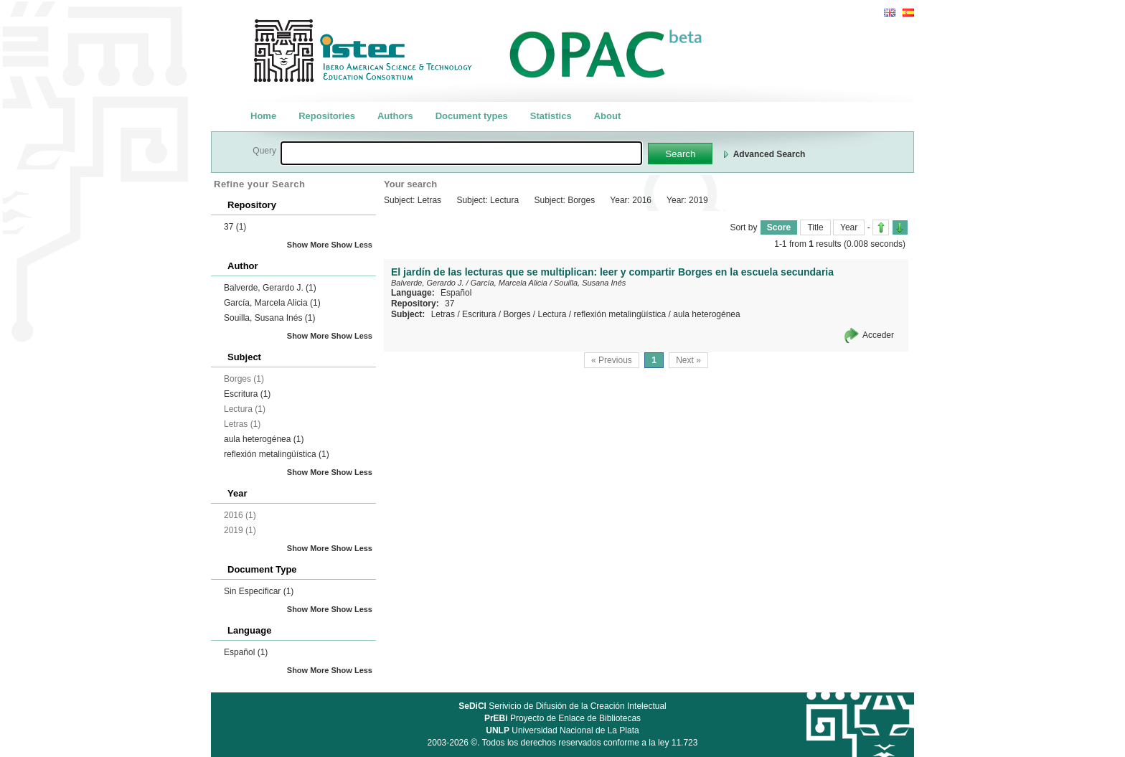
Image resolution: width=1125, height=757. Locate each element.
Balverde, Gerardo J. (270, 288)
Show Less (351, 244)
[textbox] (461, 153)
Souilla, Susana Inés (269, 318)
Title (815, 227)
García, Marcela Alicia (272, 303)
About (607, 116)
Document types (472, 116)
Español (246, 652)
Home (263, 116)
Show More (308, 244)
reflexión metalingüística (276, 454)
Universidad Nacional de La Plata (562, 730)
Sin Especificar (258, 591)
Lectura (551, 314)
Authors (395, 116)
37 (235, 227)
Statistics (551, 116)
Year (848, 227)
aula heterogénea (263, 439)
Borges (516, 314)
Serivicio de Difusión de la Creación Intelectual (562, 706)
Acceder (878, 335)
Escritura (247, 394)
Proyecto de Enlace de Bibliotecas (562, 718)
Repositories (326, 116)
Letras (443, 314)
